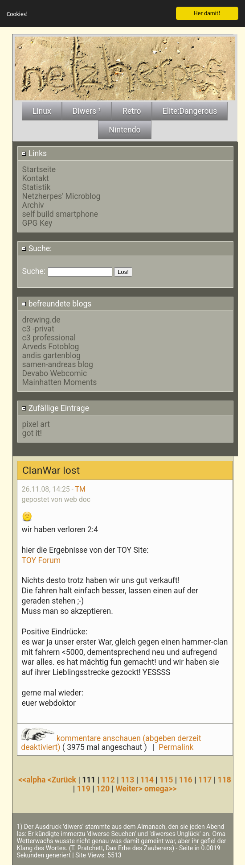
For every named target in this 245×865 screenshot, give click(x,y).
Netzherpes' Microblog (61, 196)
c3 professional (49, 337)
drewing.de (41, 319)
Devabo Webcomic (54, 373)
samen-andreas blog (57, 364)
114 (147, 779)
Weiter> (129, 788)
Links (34, 153)
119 (83, 788)
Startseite (39, 169)
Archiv (33, 205)
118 (224, 779)
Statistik (36, 187)
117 (205, 779)
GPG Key (37, 223)
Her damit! (207, 13)
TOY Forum (41, 559)
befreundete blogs (56, 303)
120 (103, 788)
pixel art (36, 423)
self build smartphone (60, 214)
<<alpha (33, 779)
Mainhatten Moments (59, 382)
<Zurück (63, 779)
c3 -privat (38, 328)
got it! (32, 432)
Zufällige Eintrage (55, 407)
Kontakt (35, 178)
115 (166, 779)
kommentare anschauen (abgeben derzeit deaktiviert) (111, 742)
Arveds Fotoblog (50, 346)
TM (80, 488)
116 (185, 779)
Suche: (36, 248)
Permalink (176, 746)
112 (108, 779)
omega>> (160, 788)
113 (127, 779)
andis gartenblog (51, 355)
